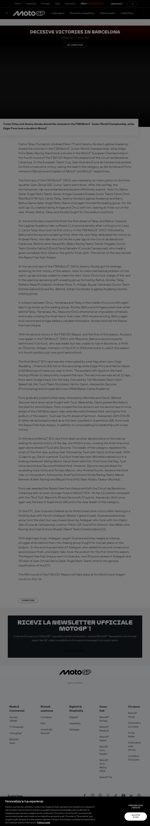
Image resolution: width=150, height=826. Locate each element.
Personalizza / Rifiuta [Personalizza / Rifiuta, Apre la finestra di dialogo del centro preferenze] (136, 807)
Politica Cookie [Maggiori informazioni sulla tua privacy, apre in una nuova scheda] (43, 823)
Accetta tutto (136, 816)
